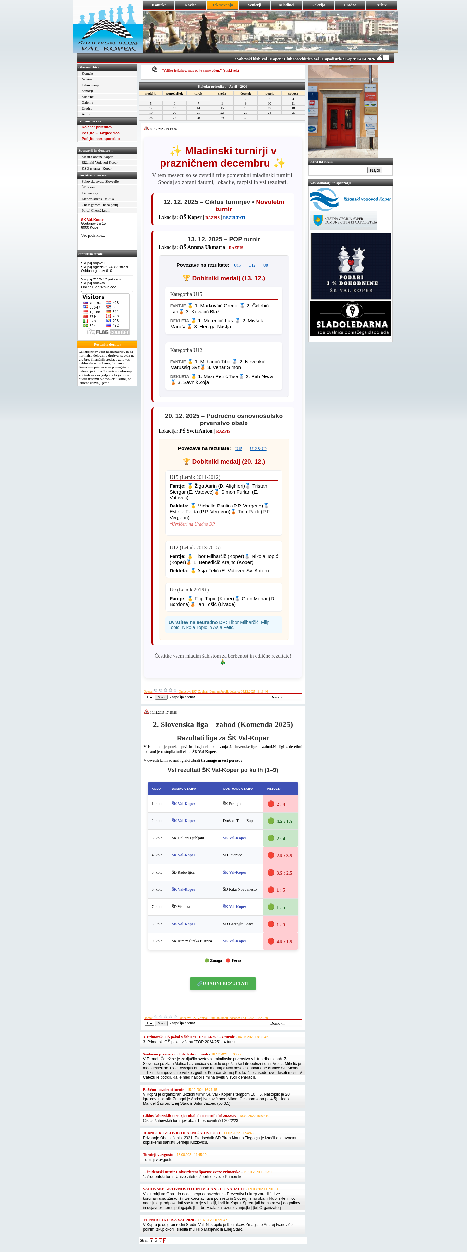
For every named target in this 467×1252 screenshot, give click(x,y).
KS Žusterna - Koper (97, 168)
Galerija (318, 5)
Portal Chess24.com (96, 210)
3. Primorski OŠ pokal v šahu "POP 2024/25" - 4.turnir (189, 1037)
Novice (190, 5)
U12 (252, 265)
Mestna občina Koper (97, 157)
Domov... (277, 697)
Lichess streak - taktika (98, 199)
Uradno (350, 5)
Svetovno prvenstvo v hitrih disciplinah (175, 1054)
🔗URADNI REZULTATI (223, 983)
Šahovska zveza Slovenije (100, 181)
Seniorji (254, 5)
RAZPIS (212, 217)
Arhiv (382, 5)
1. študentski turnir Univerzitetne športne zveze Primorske (191, 1172)
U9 (265, 265)
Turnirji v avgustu (158, 1154)
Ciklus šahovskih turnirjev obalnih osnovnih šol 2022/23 (189, 1116)
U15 (237, 265)
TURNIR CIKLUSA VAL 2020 (168, 1220)
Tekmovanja (90, 85)
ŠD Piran (88, 187)
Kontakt (159, 5)
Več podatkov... (93, 235)
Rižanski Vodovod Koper (100, 162)
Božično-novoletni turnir (163, 1089)
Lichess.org (90, 193)
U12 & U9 (258, 449)
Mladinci (286, 5)
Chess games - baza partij (100, 205)
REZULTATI (234, 217)
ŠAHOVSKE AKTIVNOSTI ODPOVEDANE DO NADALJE (194, 1189)
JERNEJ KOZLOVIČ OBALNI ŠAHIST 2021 (182, 1133)
